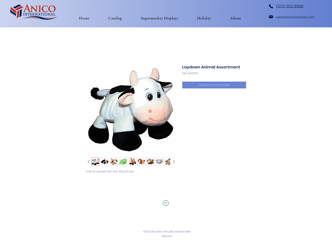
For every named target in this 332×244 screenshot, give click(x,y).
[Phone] (271, 6)
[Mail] (271, 16)
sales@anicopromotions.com (295, 16)
